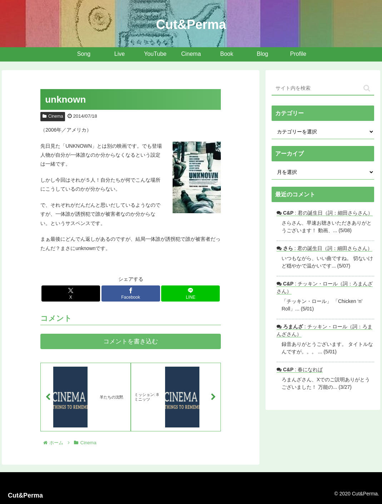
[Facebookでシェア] (130, 293)
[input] (323, 88)
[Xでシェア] (70, 293)
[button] (367, 88)
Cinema (53, 116)
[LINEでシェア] (190, 293)
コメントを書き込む (130, 341)
